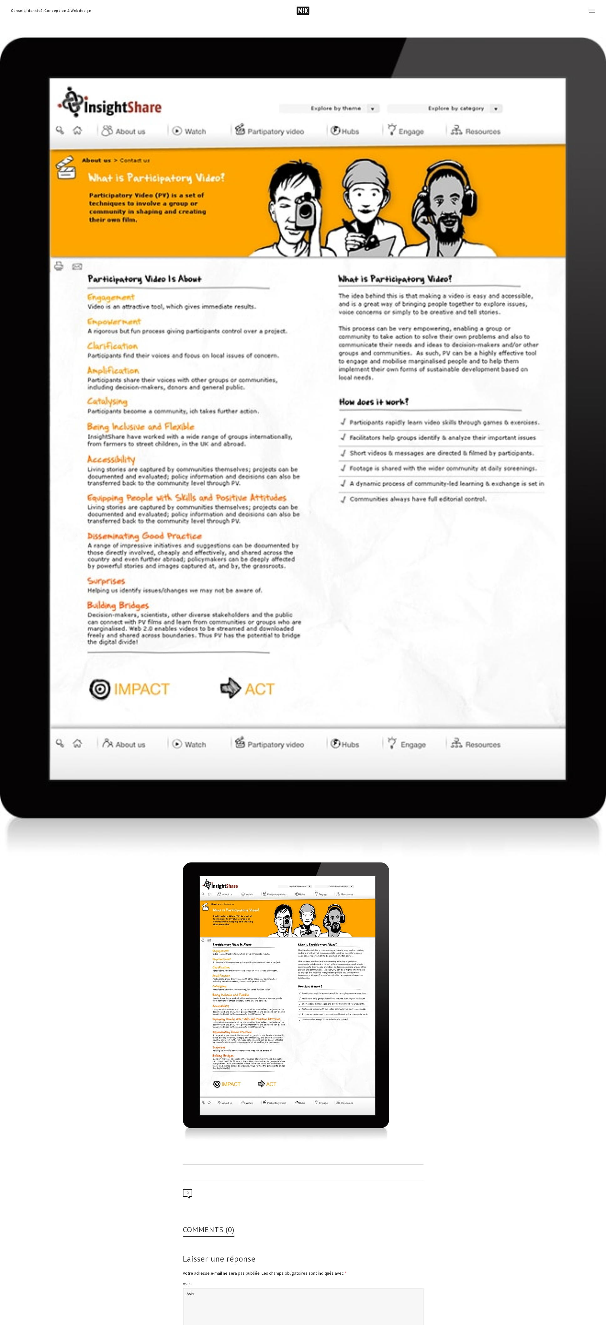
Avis (187, 1284)
